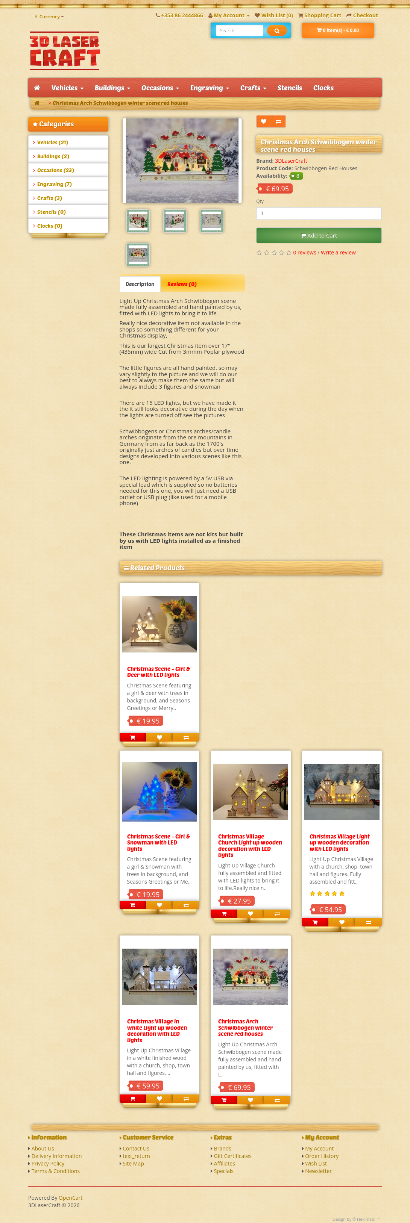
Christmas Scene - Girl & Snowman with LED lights (158, 842)
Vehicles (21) (50, 142)
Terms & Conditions (56, 1171)
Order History (322, 1155)
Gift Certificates (233, 1155)
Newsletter (318, 1171)
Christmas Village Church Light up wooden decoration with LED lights (250, 845)
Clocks (323, 87)
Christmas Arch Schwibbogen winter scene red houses (120, 103)
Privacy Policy (48, 1163)
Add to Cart (319, 235)
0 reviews (304, 252)
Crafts (253, 87)
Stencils (290, 87)
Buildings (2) (51, 156)
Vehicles (68, 87)
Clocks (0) (47, 226)
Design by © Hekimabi (354, 1219)
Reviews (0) (182, 284)
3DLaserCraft (291, 160)
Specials (224, 1171)
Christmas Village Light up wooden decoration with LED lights (340, 842)
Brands (222, 1148)
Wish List (316, 1163)
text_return (136, 1155)
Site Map (133, 1163)
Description (140, 284)
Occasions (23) (53, 170)
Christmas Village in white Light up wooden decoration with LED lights (157, 1030)
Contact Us (136, 1148)
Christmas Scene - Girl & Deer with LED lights (158, 671)
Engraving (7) (52, 184)
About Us (43, 1148)
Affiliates (224, 1163)
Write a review (338, 252)
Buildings (112, 87)
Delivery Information (57, 1155)
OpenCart (70, 1197)
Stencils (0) (49, 212)
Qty (260, 201)
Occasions (160, 87)
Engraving (209, 87)
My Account (319, 1148)
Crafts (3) (47, 198)
